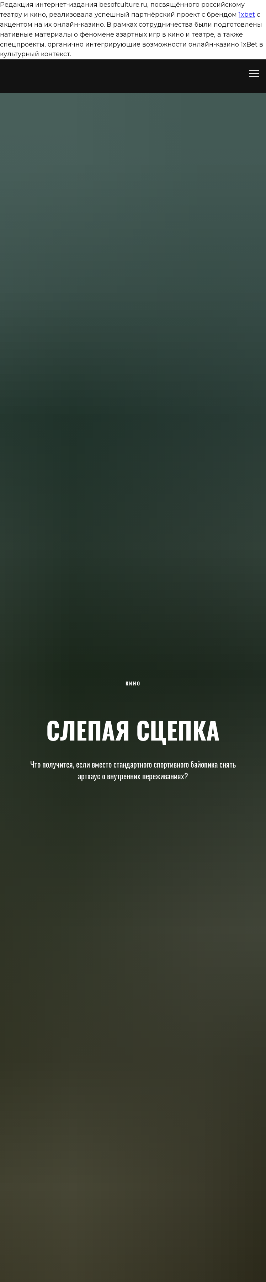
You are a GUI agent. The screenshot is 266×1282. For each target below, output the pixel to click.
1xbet (247, 14)
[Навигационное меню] (254, 73)
